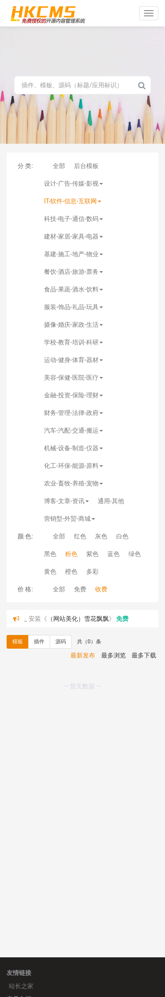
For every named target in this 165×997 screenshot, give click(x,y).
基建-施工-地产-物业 (73, 254)
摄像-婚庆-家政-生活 (73, 324)
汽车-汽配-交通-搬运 (73, 430)
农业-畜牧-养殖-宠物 (73, 483)
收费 (101, 589)
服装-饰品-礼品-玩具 (73, 306)
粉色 (71, 553)
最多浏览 (113, 655)
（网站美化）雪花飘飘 (78, 618)
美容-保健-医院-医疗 (73, 377)
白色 (122, 536)
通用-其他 (111, 500)
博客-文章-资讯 (66, 500)
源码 (60, 642)
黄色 (50, 571)
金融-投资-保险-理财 (73, 395)
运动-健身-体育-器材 (73, 359)
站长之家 (21, 986)
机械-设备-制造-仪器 (73, 448)
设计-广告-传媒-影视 (73, 183)
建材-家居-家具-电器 (73, 236)
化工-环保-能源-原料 (73, 465)
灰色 (101, 536)
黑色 (50, 553)
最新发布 (82, 655)
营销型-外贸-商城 (69, 518)
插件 (39, 642)
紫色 (92, 553)
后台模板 (86, 165)
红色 (80, 536)
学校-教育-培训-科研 (73, 342)
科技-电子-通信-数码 (73, 218)
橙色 (71, 571)
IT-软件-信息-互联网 (72, 201)
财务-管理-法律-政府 (73, 412)
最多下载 (144, 655)
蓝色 (113, 553)
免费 (80, 589)
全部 (59, 165)
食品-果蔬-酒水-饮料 (73, 289)
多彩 (92, 571)
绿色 (134, 553)
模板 (17, 642)
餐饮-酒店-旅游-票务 (73, 271)
